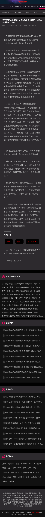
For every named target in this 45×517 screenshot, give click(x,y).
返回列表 (17, 261)
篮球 (17, 464)
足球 (8, 242)
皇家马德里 (11, 477)
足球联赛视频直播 (27, 472)
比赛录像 (24, 464)
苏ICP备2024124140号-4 (24, 515)
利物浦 (4, 481)
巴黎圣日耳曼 (36, 477)
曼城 (27, 477)
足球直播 (9, 6)
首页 (3, 6)
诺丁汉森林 (32, 242)
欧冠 (34, 468)
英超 (27, 12)
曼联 (37, 472)
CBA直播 (17, 12)
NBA (31, 464)
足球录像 (26, 6)
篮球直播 (18, 6)
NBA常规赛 (15, 472)
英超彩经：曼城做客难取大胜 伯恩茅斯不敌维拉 (20, 309)
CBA (9, 468)
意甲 (14, 468)
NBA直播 (5, 12)
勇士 (4, 477)
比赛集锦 (10, 464)
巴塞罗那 (21, 477)
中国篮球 (37, 464)
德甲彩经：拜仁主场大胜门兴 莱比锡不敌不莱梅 (20, 312)
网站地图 (35, 512)
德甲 (24, 468)
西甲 (35, 12)
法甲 (29, 468)
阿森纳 (11, 481)
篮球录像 (34, 6)
